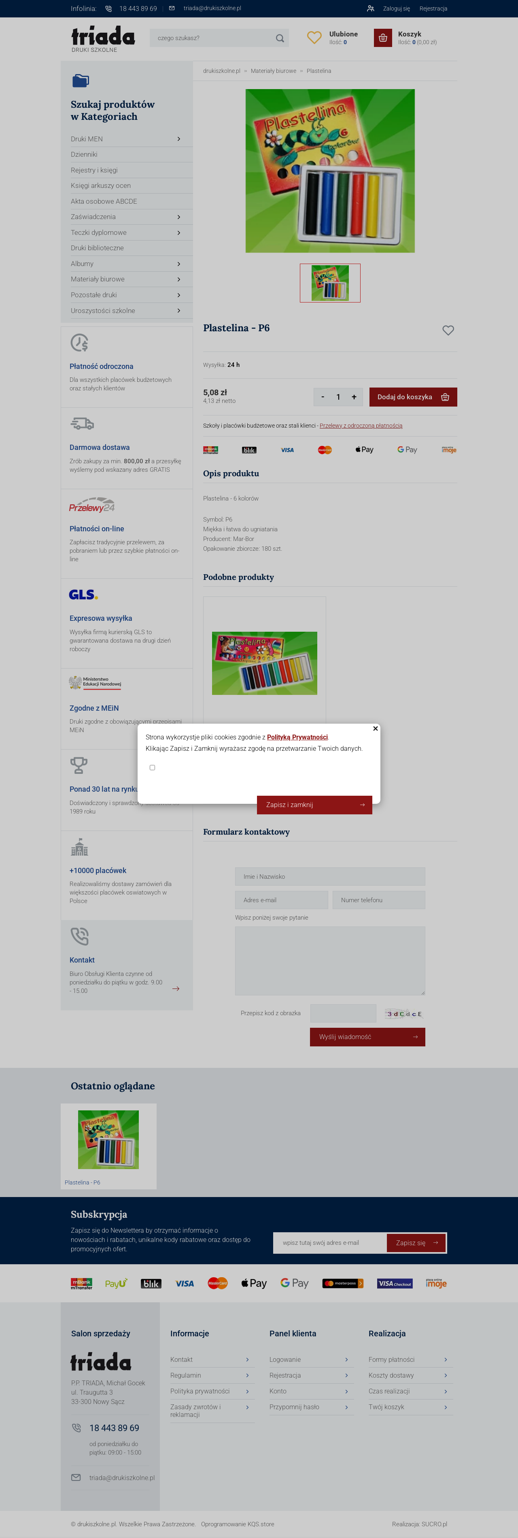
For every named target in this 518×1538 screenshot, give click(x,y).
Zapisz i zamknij (289, 805)
